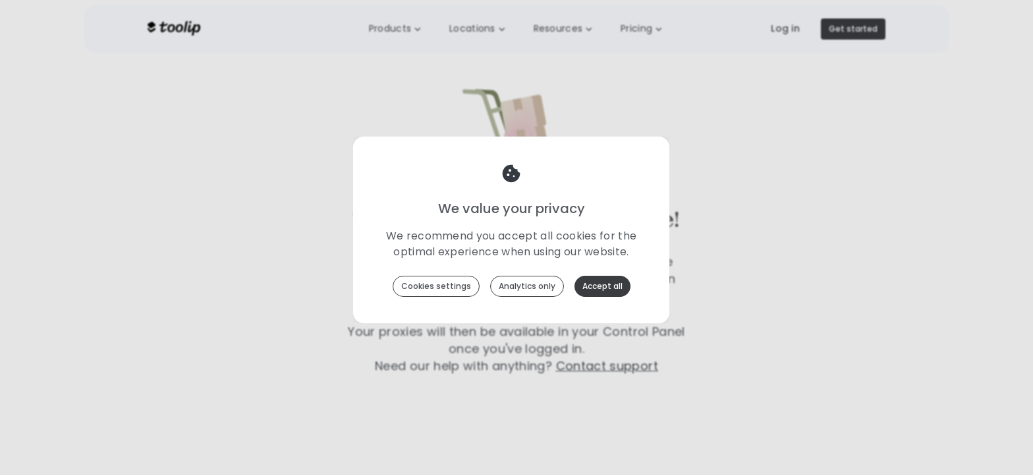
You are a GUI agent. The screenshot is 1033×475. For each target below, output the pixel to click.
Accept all (602, 282)
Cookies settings (436, 282)
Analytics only (527, 282)
